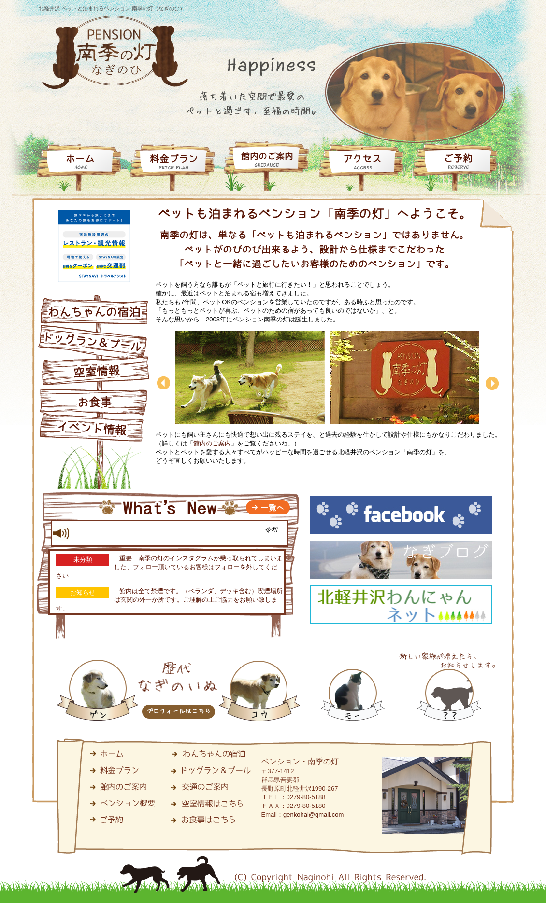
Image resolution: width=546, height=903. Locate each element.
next (493, 401)
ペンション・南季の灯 (300, 761)
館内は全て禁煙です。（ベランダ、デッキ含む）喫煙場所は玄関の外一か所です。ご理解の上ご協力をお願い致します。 (169, 599)
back (164, 382)
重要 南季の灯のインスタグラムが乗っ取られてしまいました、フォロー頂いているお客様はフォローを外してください (169, 567)
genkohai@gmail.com (313, 814)
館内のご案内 (212, 443)
